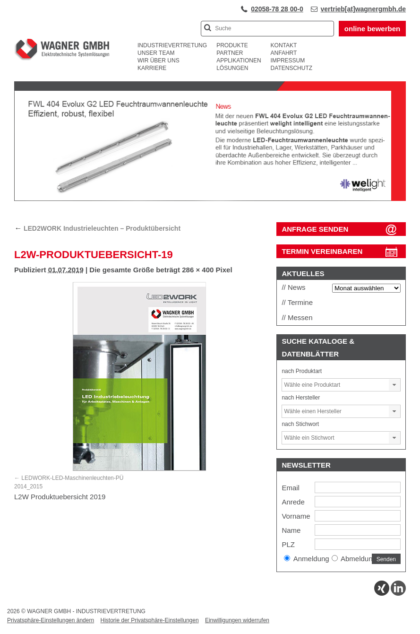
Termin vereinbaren (322, 251)
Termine (300, 302)
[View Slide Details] (210, 199)
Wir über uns (158, 60)
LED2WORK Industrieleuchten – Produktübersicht (97, 228)
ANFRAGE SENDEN (315, 229)
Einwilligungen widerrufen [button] (237, 620)
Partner (229, 53)
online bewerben (372, 29)
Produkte (232, 45)
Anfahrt (284, 53)
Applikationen (238, 60)
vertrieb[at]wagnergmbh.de (363, 9)
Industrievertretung (172, 45)
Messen (300, 317)
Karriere (151, 68)
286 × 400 (198, 270)
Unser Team (155, 53)
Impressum (288, 60)
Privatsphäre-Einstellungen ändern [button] (50, 620)
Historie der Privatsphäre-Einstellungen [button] (149, 620)
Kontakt (284, 45)
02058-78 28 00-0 (277, 9)
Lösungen (232, 68)
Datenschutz (291, 68)
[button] (394, 385)
